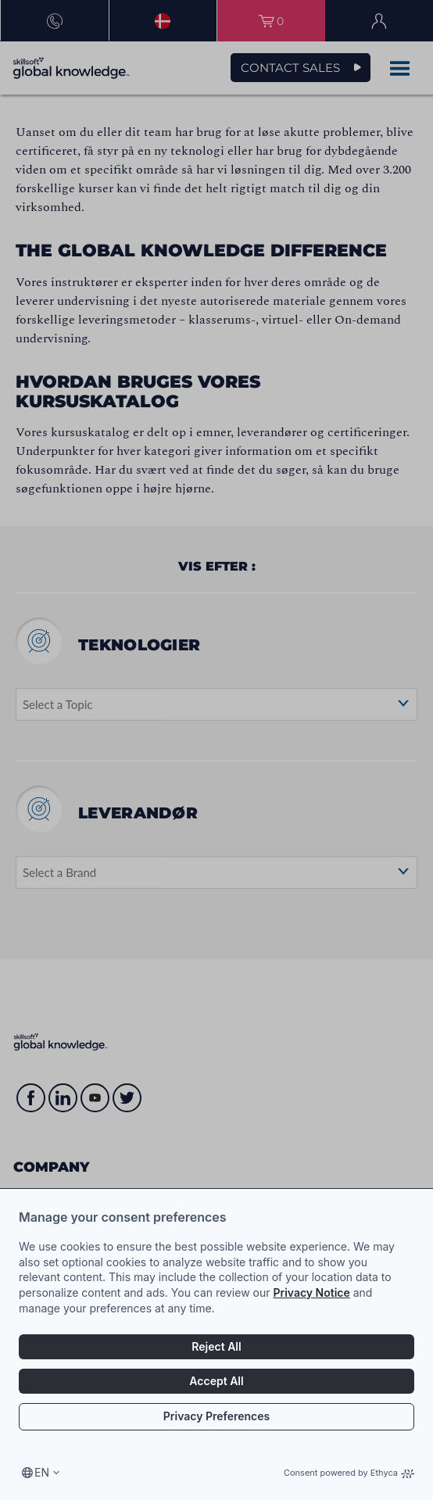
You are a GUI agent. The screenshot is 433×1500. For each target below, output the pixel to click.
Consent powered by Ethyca (349, 1472)
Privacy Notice (311, 1292)
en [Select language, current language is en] (42, 1472)
